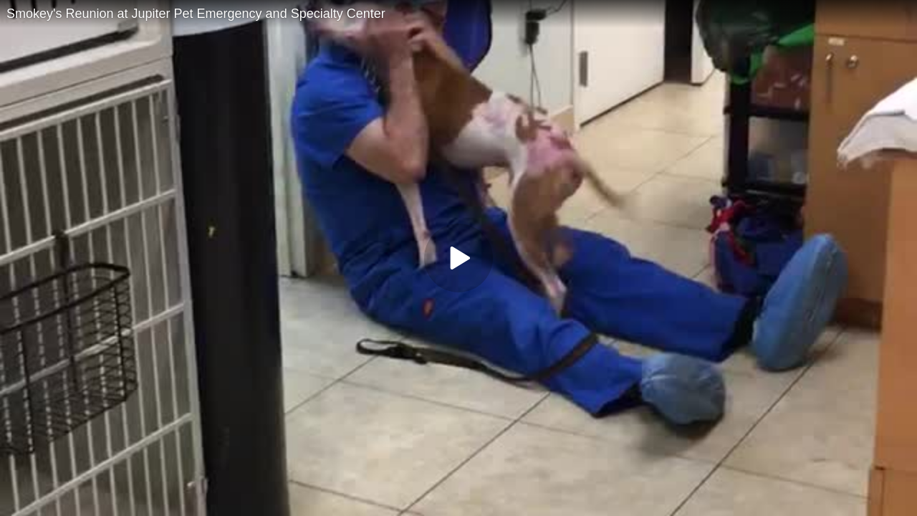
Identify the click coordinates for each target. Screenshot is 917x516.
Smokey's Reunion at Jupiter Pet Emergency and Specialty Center (195, 13)
